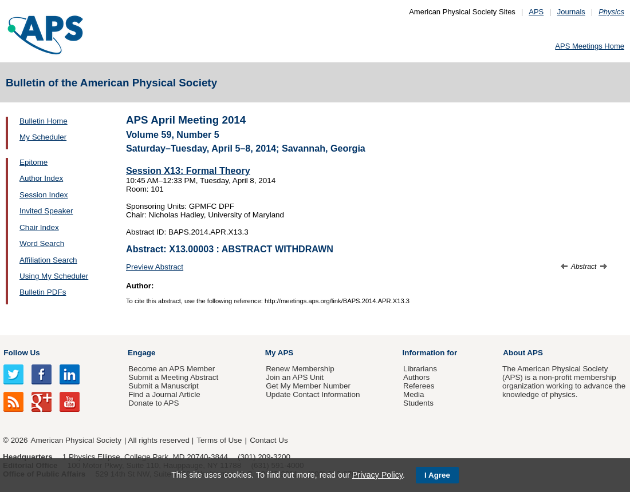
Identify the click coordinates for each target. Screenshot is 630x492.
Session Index (43, 195)
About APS (523, 352)
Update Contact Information (313, 394)
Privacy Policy (377, 474)
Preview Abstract (154, 267)
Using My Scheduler (53, 276)
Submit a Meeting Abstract (173, 377)
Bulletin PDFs (42, 292)
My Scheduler (42, 137)
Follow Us (21, 352)
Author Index (41, 178)
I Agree (437, 475)
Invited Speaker (46, 211)
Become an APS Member (171, 368)
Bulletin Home (43, 121)
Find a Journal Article (164, 394)
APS (536, 11)
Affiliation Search (48, 260)
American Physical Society (76, 440)
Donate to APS (153, 403)
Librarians (420, 368)
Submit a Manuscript (163, 386)
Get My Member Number (308, 386)
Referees (419, 386)
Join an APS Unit (295, 377)
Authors (416, 377)
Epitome (33, 162)
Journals (571, 11)
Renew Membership (300, 368)
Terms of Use (219, 440)
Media (413, 394)
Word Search (41, 243)
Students (418, 403)
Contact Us (269, 440)
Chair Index (39, 227)
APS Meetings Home (589, 46)
